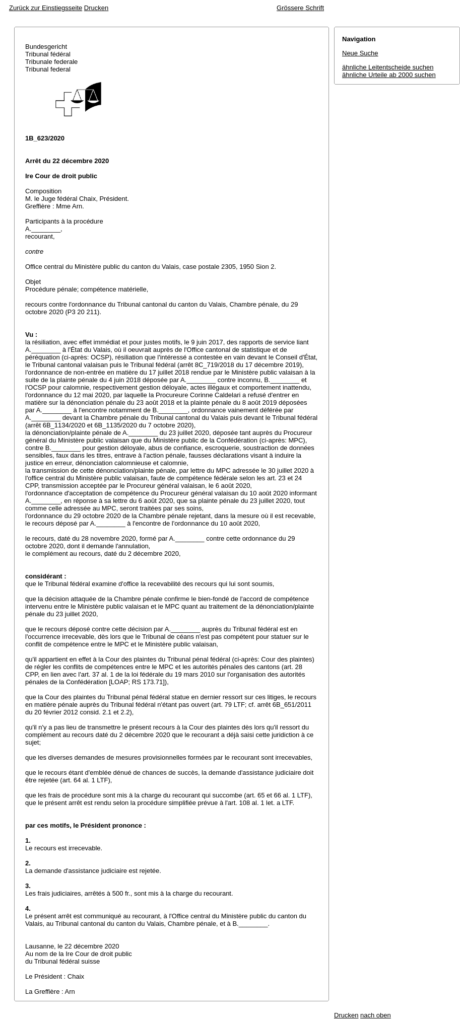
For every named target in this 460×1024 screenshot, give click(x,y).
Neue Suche (360, 53)
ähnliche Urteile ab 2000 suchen (389, 75)
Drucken (96, 8)
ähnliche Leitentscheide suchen (387, 67)
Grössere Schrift (300, 8)
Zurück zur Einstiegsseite (45, 8)
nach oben (375, 1015)
